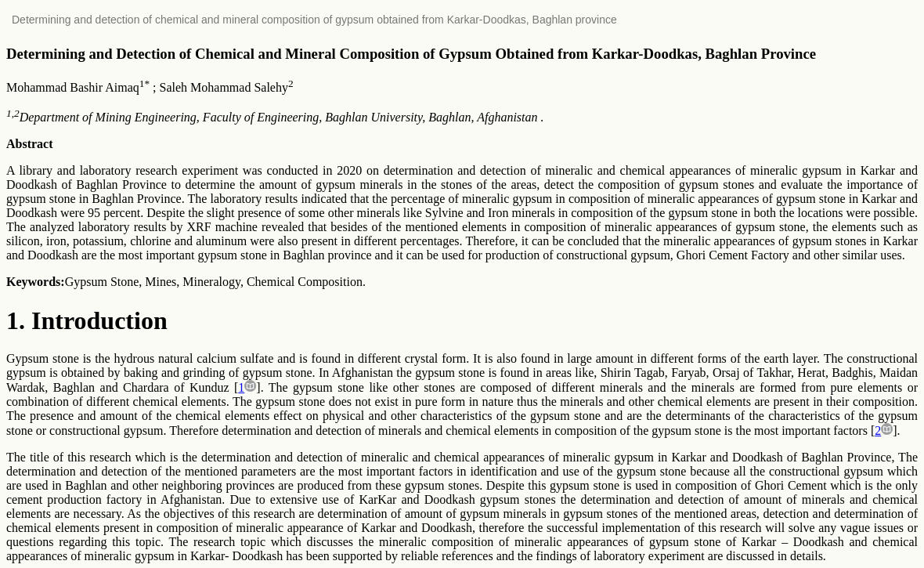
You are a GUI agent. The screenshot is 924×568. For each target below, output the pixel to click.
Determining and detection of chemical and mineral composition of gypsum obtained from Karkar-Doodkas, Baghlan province (314, 19)
